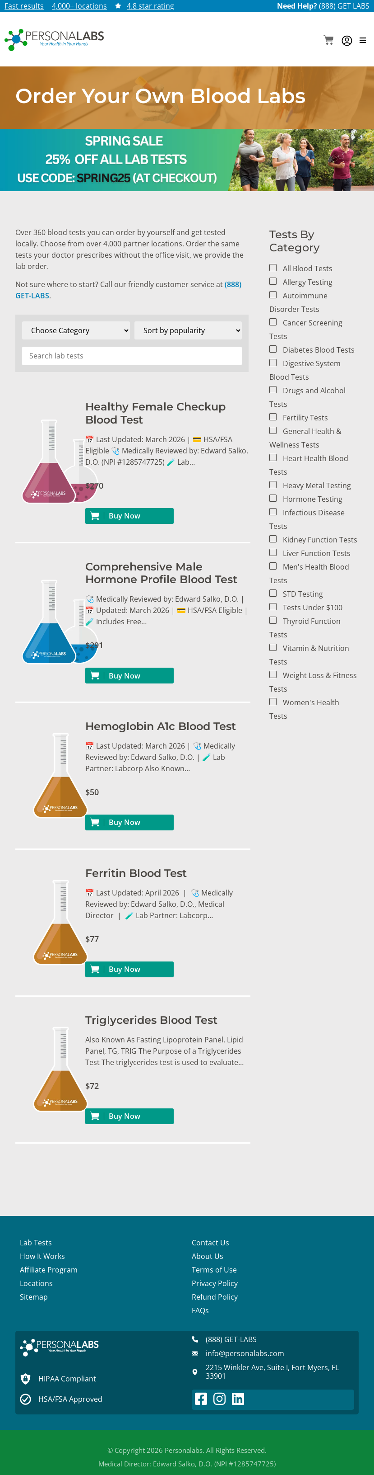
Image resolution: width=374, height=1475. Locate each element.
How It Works (42, 1256)
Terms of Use (214, 1270)
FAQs (200, 1310)
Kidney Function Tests (320, 540)
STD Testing (303, 594)
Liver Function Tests (317, 553)
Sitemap (34, 1297)
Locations (36, 1283)
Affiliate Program (49, 1270)
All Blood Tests (307, 268)
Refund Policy (215, 1297)
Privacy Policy (215, 1283)
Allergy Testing (307, 282)
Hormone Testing (312, 499)
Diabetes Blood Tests (319, 350)
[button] (328, 41)
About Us (207, 1256)
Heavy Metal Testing (317, 485)
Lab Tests (36, 1243)
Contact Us (210, 1243)
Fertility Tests (305, 418)
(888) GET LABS (344, 6)
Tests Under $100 (312, 608)
